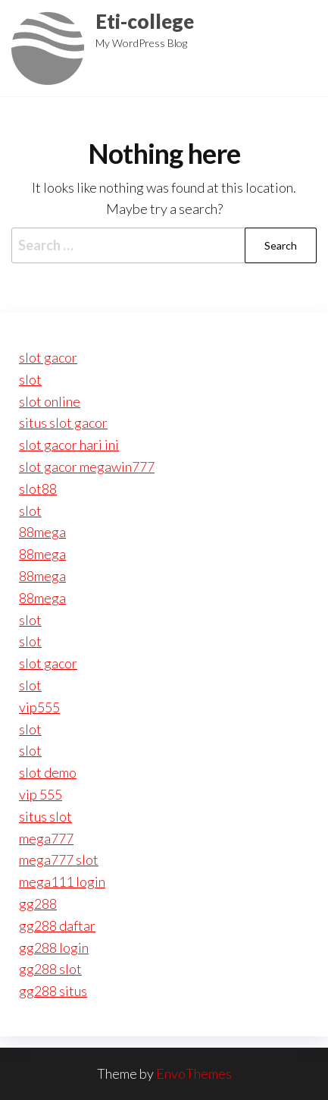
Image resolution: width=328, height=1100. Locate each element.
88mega (42, 531)
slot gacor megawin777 (87, 466)
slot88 (38, 488)
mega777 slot (58, 859)
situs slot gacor (63, 422)
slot (30, 379)
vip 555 (40, 794)
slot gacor (48, 357)
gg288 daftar (57, 925)
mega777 (46, 838)
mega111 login (62, 881)
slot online (49, 401)
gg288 (38, 903)
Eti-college (144, 21)
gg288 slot (50, 968)
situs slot (45, 816)
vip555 (39, 707)
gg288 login (54, 947)
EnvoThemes (194, 1073)
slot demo (48, 772)
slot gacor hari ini (69, 444)
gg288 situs (53, 990)
